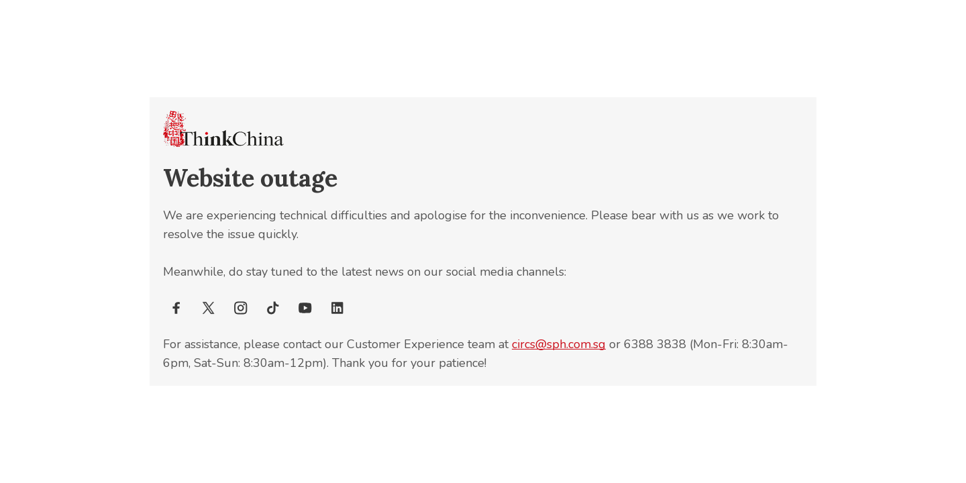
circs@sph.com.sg (559, 344)
